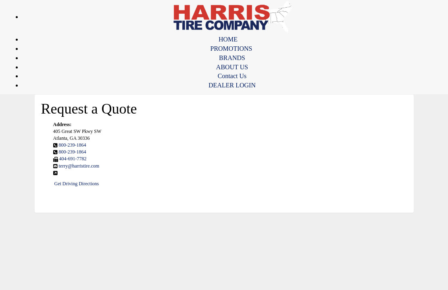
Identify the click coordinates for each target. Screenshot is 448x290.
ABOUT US (232, 67)
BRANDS (232, 57)
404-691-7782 (73, 159)
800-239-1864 (72, 145)
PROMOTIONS (231, 48)
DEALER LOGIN (232, 85)
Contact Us (232, 75)
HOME (228, 39)
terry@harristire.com (79, 166)
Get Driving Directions (76, 183)
